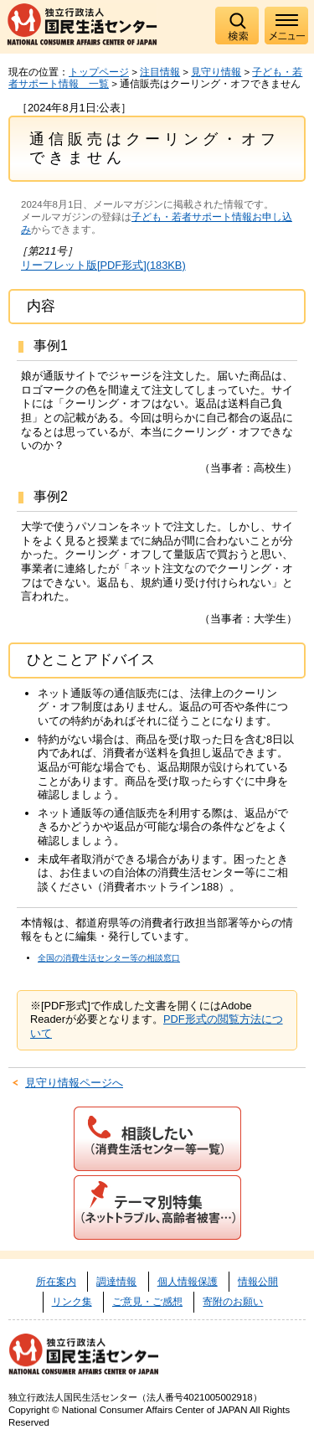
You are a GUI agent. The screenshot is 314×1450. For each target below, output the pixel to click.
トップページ (99, 72)
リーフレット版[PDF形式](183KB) (103, 265)
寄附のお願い (233, 1302)
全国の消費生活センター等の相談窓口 (109, 957)
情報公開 (258, 1281)
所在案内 (56, 1281)
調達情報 (116, 1281)
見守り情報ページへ (74, 1082)
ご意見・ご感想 (147, 1302)
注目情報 (160, 72)
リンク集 (72, 1302)
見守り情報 (216, 72)
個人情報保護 (187, 1281)
